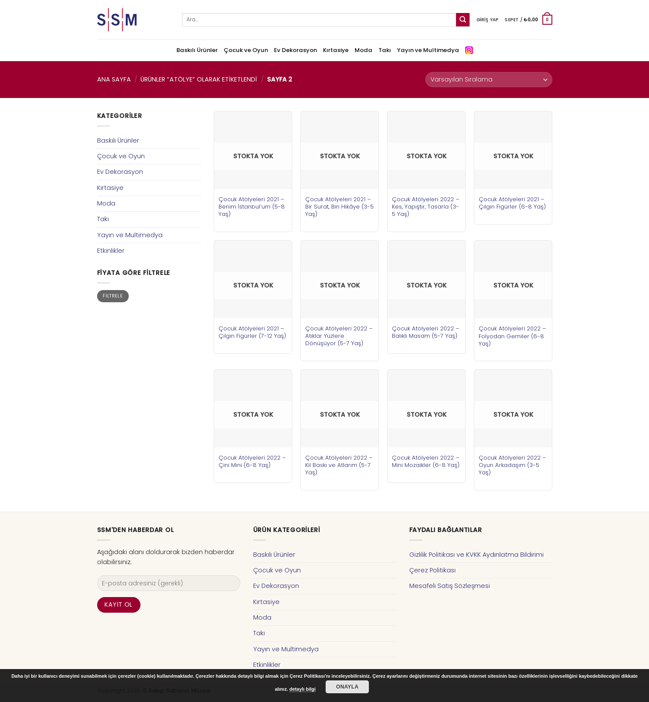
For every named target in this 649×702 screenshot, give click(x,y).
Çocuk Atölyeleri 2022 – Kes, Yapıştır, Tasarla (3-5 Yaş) (426, 207)
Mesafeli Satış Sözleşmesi (449, 585)
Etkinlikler (110, 250)
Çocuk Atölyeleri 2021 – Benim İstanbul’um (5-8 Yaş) (252, 207)
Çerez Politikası (432, 570)
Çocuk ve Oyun (246, 50)
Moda (363, 50)
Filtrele (113, 296)
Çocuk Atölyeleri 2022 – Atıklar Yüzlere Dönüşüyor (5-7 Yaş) (339, 336)
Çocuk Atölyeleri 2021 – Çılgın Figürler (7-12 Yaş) (252, 332)
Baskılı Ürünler (197, 50)
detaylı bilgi (303, 689)
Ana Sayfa (114, 79)
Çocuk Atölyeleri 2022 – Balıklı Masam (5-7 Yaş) (426, 332)
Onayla (347, 687)
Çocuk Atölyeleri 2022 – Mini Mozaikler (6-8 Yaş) (426, 461)
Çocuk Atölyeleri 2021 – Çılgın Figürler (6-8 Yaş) (512, 203)
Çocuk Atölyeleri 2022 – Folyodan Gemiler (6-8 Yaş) (512, 336)
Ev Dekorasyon (295, 50)
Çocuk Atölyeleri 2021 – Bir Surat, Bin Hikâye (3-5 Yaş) (339, 207)
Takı (384, 50)
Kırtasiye (336, 50)
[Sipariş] (488, 79)
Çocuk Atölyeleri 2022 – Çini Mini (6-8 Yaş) (252, 461)
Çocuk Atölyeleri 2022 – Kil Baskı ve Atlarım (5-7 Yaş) (339, 465)
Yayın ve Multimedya (428, 50)
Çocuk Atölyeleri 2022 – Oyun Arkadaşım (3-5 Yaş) (512, 465)
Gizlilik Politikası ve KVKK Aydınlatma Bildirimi (476, 554)
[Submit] (463, 19)
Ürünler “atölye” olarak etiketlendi (198, 79)
